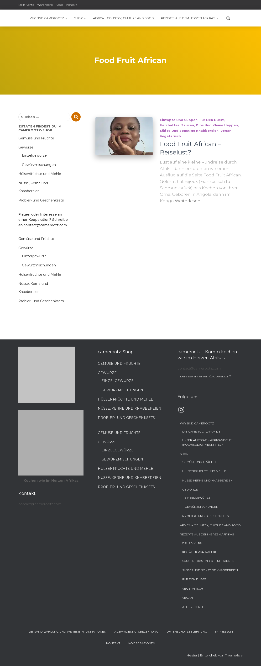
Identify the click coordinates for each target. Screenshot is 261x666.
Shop (80, 18)
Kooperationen (141, 643)
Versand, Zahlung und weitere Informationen (67, 631)
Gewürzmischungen (39, 165)
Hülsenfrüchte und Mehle (39, 174)
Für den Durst (211, 120)
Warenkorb (45, 4)
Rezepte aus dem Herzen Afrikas (189, 18)
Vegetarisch (170, 136)
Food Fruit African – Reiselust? (190, 148)
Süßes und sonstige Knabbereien (189, 130)
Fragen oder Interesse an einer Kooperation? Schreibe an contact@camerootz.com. (43, 219)
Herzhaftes (169, 125)
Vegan (225, 130)
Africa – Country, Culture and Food (123, 18)
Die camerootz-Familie (201, 431)
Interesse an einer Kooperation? (204, 376)
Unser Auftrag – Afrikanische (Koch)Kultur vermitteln (207, 442)
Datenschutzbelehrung (187, 631)
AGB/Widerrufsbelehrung (136, 631)
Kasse (59, 4)
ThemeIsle (234, 655)
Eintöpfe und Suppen (179, 120)
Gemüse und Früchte (36, 138)
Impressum (224, 631)
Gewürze (25, 147)
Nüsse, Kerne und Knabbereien (129, 408)
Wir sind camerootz (48, 18)
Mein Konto (26, 4)
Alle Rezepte (193, 607)
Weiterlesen (187, 200)
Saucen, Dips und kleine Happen (209, 125)
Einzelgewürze (34, 155)
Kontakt (72, 4)
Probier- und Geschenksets (41, 200)
